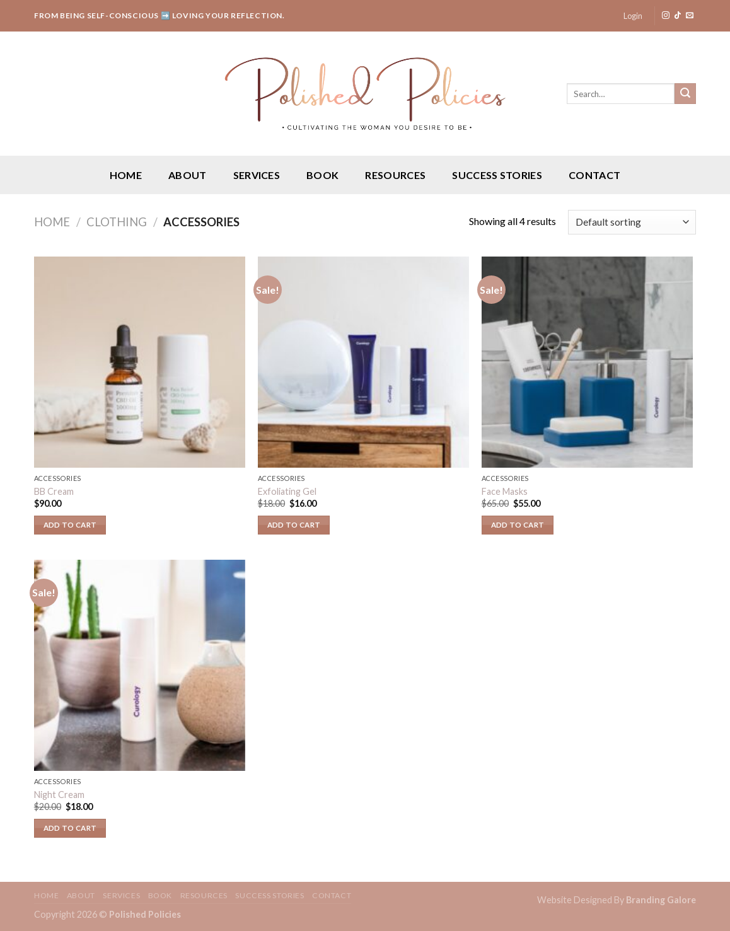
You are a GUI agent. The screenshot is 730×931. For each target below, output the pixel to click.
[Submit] (685, 94)
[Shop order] (632, 222)
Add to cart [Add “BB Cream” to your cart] (70, 525)
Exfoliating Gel (287, 491)
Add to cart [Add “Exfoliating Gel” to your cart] (294, 525)
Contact (594, 175)
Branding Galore (661, 899)
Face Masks (505, 491)
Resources (395, 175)
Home (126, 175)
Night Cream (59, 794)
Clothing (116, 222)
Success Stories (497, 175)
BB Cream (54, 491)
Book (322, 175)
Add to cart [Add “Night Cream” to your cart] (70, 828)
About (187, 175)
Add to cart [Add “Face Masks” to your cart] (518, 525)
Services (257, 175)
